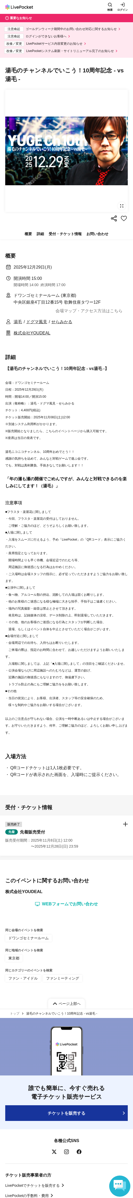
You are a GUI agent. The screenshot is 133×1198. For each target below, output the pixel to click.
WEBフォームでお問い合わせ (66, 904)
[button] (66, 835)
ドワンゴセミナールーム (28, 938)
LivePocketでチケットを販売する (32, 1185)
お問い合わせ (97, 234)
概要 (28, 234)
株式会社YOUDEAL (32, 333)
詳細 (40, 234)
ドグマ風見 (36, 322)
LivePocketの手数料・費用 (27, 1196)
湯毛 (18, 322)
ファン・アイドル (23, 978)
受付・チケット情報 (65, 234)
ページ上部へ (70, 1004)
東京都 (13, 958)
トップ (14, 1013)
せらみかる (61, 322)
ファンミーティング (62, 978)
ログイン (122, 9)
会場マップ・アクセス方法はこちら (89, 311)
